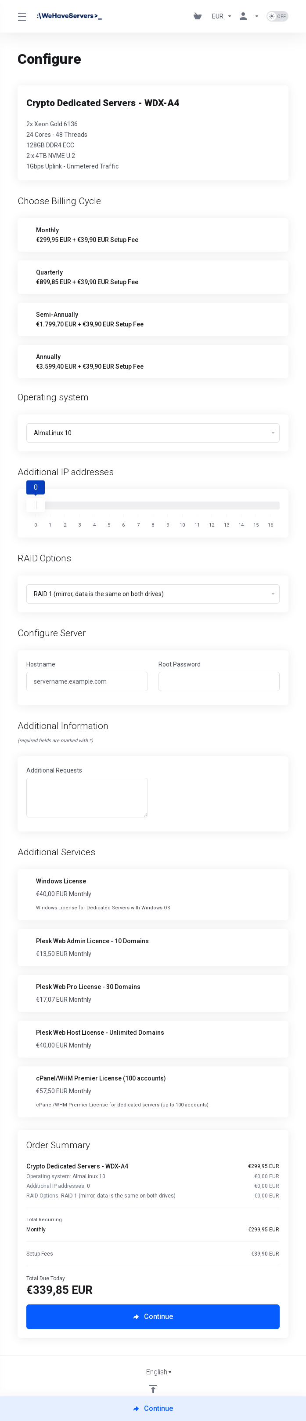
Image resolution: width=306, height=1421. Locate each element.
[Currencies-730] (222, 16)
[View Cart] (199, 16)
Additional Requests (54, 770)
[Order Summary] (157, 1210)
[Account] (249, 16)
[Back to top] (153, 1388)
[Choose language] (153, 1372)
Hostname (40, 664)
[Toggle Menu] (21, 16)
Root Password (179, 664)
